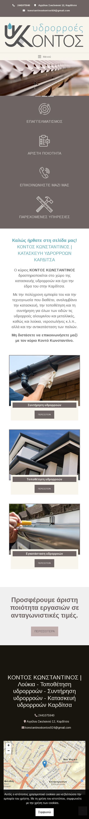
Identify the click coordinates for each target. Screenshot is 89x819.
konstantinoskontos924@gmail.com (49, 10)
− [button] (8, 751)
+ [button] (8, 745)
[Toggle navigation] (44, 56)
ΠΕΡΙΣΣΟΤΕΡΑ (44, 415)
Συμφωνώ (44, 812)
